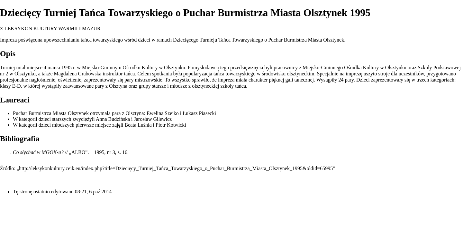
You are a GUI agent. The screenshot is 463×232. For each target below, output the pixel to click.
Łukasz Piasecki (199, 113)
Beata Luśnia (138, 125)
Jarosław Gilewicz (153, 119)
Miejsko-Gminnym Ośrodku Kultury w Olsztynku (133, 67)
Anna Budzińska (113, 119)
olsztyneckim (300, 73)
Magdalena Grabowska (78, 73)
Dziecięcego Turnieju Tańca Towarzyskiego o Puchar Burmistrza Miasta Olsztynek (258, 40)
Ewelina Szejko (163, 113)
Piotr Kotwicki (171, 125)
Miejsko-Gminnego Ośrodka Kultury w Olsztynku (354, 67)
